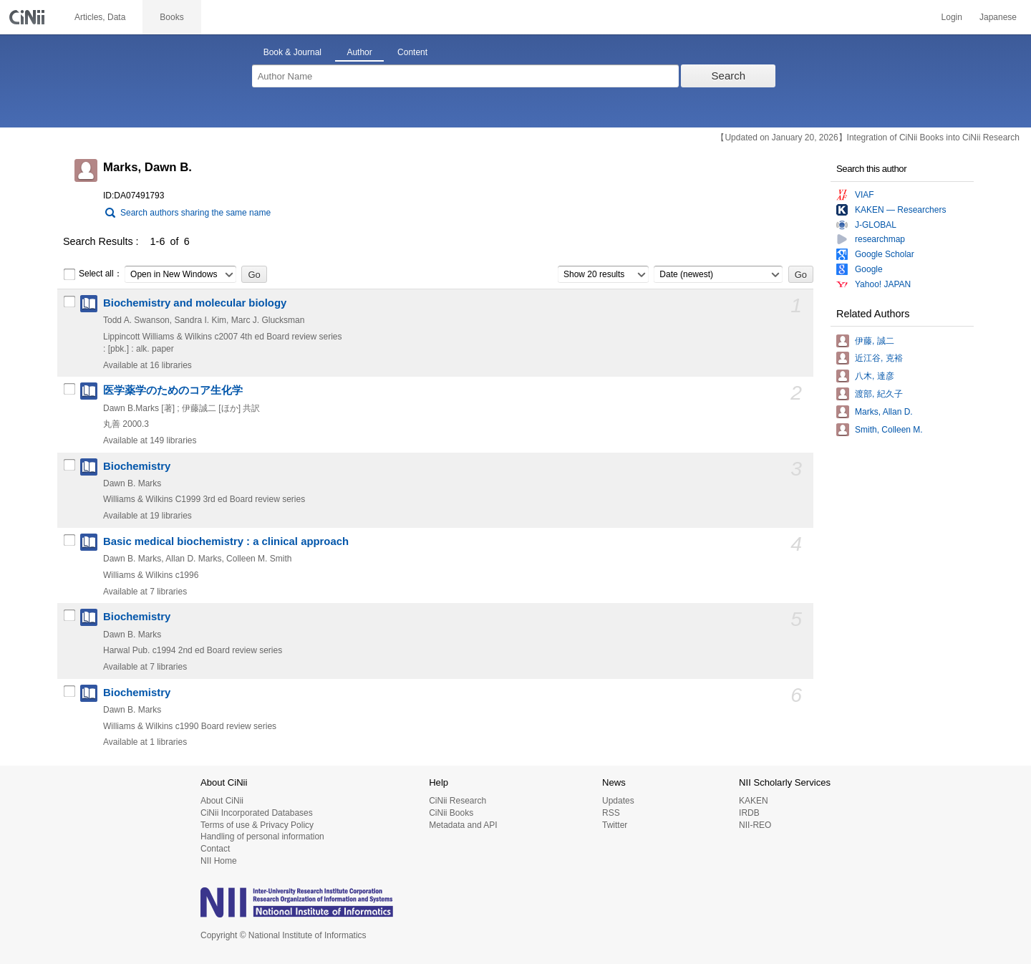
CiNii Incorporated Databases (256, 813)
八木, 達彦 (874, 376)
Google (869, 269)
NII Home (218, 861)
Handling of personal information (262, 837)
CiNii (28, 17)
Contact (215, 849)
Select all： (92, 274)
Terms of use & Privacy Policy (257, 825)
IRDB (749, 813)
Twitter (614, 825)
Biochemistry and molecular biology (194, 303)
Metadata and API (463, 825)
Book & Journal (292, 52)
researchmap (880, 239)
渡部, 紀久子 (879, 394)
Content (412, 52)
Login (952, 17)
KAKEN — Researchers (900, 210)
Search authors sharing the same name (195, 213)
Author (359, 52)
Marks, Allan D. (884, 412)
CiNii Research (457, 801)
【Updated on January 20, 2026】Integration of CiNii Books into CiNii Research (868, 137)
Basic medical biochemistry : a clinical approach (226, 541)
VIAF (864, 195)
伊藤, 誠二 (874, 341)
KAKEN (753, 801)
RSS (611, 813)
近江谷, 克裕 (879, 358)
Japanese (998, 17)
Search (729, 75)
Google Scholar (884, 254)
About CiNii (221, 801)
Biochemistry (136, 466)
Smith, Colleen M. (889, 430)
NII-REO (755, 825)
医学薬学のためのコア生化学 (173, 390)
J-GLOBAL (875, 225)
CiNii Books (451, 813)
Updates (618, 801)
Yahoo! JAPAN (883, 284)
